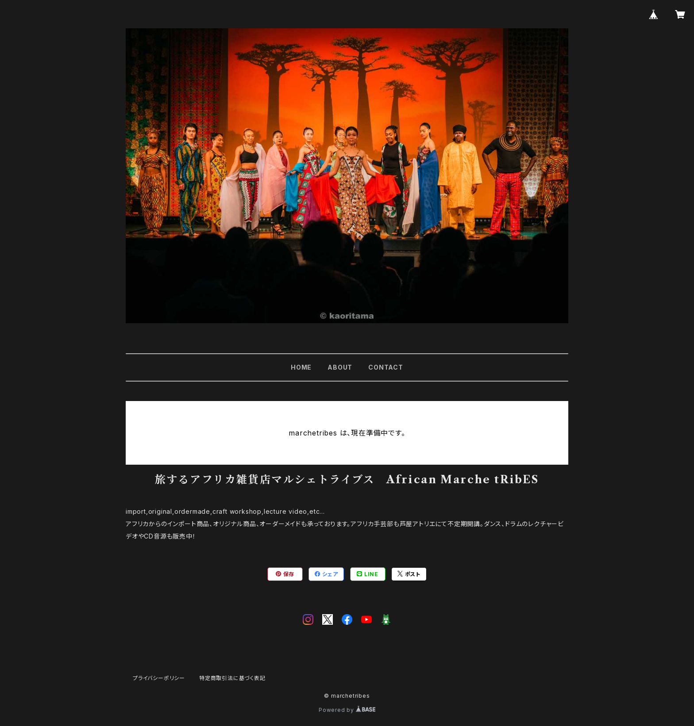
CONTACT (385, 367)
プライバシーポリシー (159, 678)
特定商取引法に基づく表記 (232, 678)
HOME (301, 367)
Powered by (347, 710)
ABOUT (340, 367)
